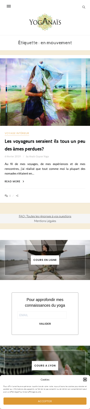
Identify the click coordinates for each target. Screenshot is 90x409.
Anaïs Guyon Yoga (39, 156)
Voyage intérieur (17, 133)
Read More (14, 181)
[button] (85, 379)
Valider (45, 323)
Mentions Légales (45, 221)
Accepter (45, 401)
